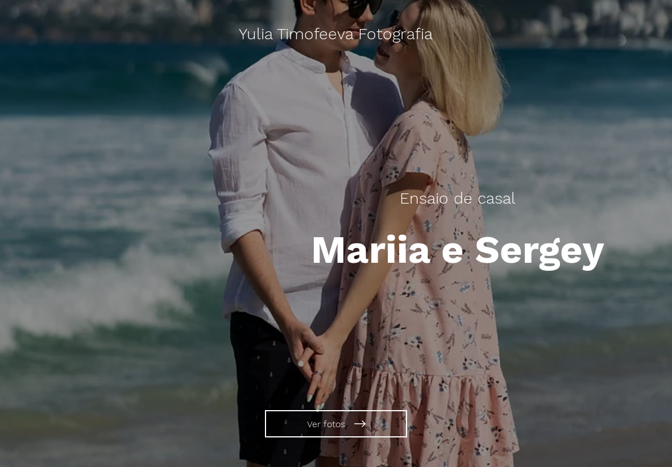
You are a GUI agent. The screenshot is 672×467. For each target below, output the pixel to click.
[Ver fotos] (336, 423)
